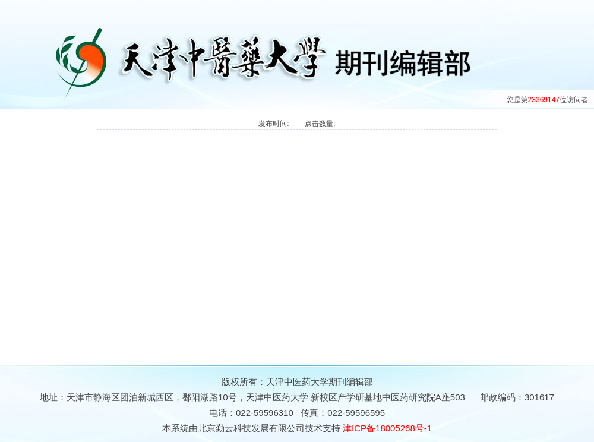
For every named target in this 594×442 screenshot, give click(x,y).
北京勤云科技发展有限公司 (251, 428)
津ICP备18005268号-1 (387, 428)
